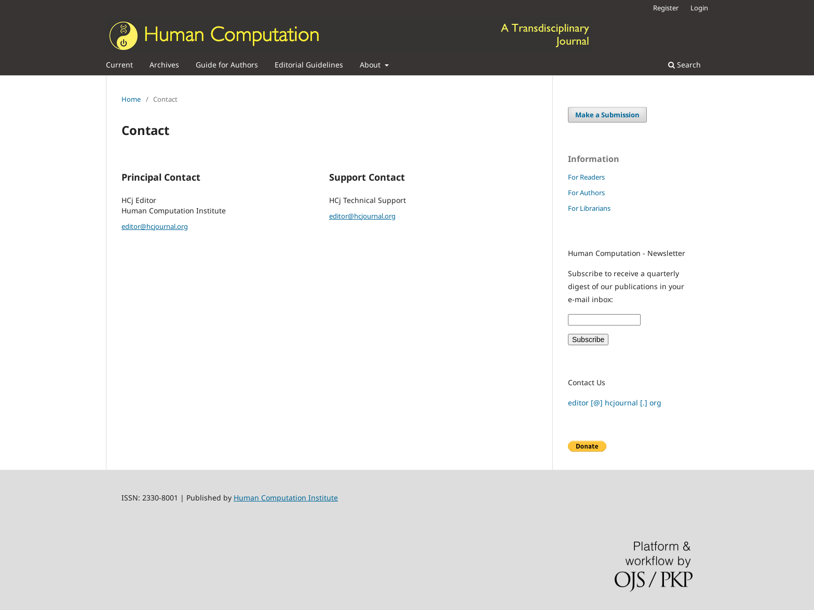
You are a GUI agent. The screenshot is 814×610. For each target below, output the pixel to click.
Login (699, 7)
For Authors (586, 192)
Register (666, 7)
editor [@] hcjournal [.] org (614, 403)
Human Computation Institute (286, 498)
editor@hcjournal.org (154, 226)
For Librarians (589, 208)
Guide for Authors (227, 65)
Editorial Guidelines (309, 65)
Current (119, 65)
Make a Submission (607, 114)
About (371, 65)
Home (131, 99)
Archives (164, 65)
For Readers (586, 177)
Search (684, 65)
